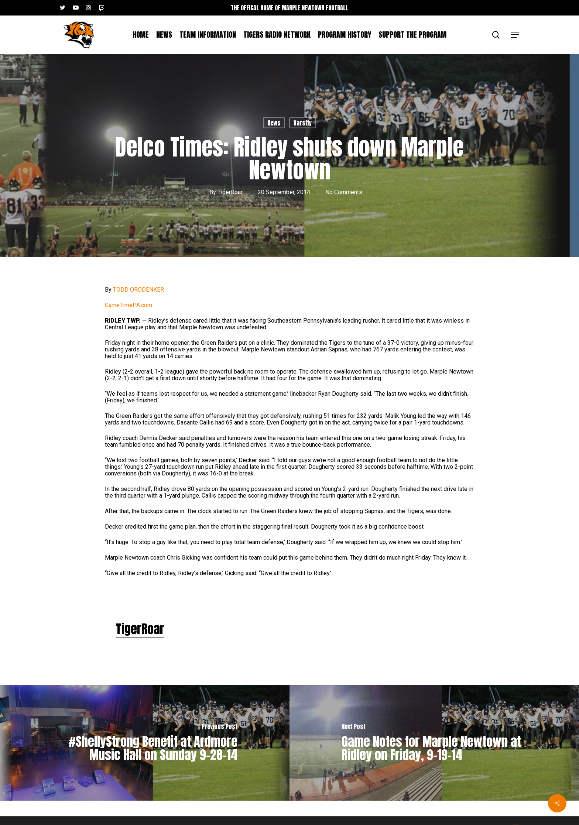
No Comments (343, 192)
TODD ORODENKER (138, 289)
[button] (515, 35)
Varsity (303, 122)
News (274, 122)
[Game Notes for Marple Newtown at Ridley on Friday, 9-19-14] (434, 743)
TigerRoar (230, 192)
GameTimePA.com (128, 305)
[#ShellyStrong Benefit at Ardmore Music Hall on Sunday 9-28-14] (145, 743)
